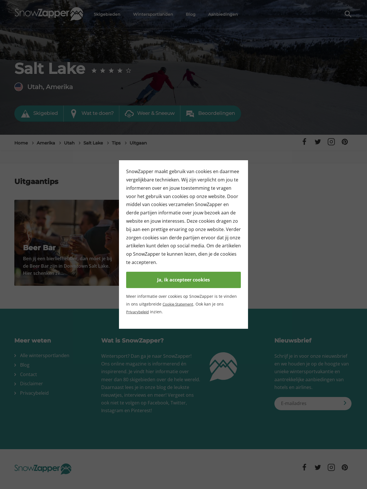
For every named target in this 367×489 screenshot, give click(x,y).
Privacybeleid (139, 311)
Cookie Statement (179, 304)
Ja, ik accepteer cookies (183, 280)
